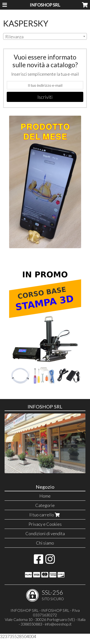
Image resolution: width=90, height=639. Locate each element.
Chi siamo (45, 543)
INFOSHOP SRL (45, 4)
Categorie (45, 505)
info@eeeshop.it (58, 624)
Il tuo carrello (45, 514)
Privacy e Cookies (45, 524)
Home (45, 496)
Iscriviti (45, 97)
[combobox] (45, 36)
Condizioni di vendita (45, 533)
